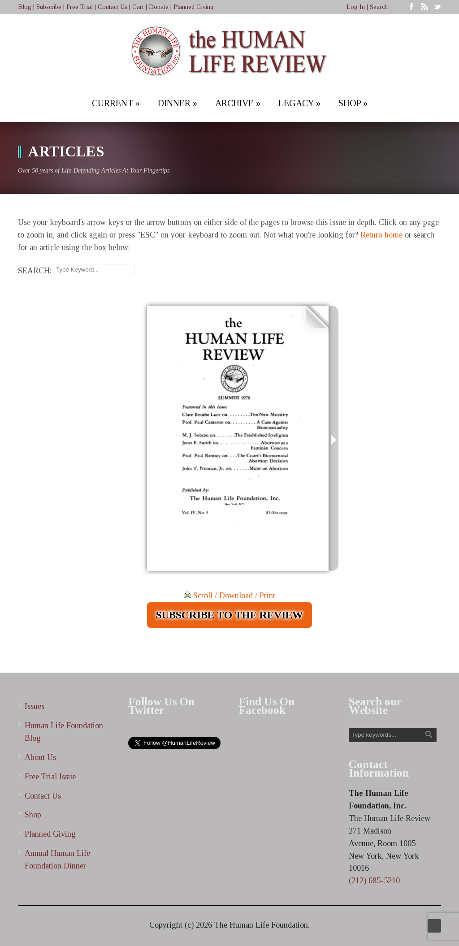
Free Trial (79, 7)
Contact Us (112, 7)
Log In (355, 7)
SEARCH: (35, 270)
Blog (24, 7)
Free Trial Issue (50, 776)
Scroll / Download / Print (229, 595)
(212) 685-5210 (374, 880)
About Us (40, 757)
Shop (33, 814)
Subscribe (48, 7)
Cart (138, 7)
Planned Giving (193, 7)
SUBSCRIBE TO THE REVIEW (229, 615)
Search (379, 7)
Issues (34, 706)
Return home (381, 234)
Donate (159, 7)
